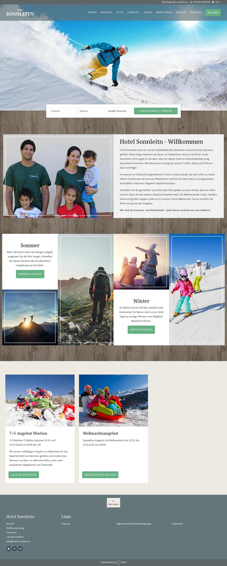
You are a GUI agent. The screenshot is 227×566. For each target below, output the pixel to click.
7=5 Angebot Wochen (28, 433)
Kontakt (181, 12)
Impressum (177, 523)
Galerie (148, 12)
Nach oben (113, 502)
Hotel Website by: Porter (113, 562)
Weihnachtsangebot (100, 433)
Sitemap (65, 523)
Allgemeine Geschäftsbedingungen (134, 523)
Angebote (106, 12)
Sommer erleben (30, 273)
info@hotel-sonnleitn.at (175, 2)
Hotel (120, 12)
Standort (133, 12)
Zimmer (92, 12)
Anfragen (196, 12)
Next (220, 60)
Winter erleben (141, 329)
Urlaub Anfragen (24, 474)
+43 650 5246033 (200, 2)
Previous (7, 60)
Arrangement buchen (100, 474)
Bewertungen (164, 12)
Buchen (213, 12)
